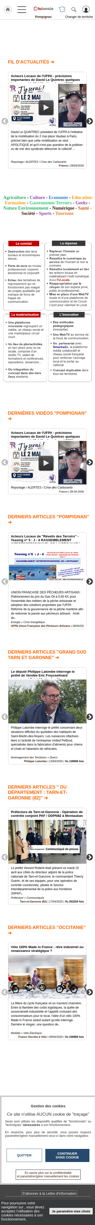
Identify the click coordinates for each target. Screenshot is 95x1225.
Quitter (24, 1155)
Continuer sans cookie (67, 1155)
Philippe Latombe (35, 761)
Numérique (63, 208)
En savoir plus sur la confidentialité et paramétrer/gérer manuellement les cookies (48, 1174)
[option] (47, 120)
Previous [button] (5, 120)
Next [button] (89, 120)
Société (28, 213)
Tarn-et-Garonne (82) (33, 901)
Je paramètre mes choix (71, 1211)
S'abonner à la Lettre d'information (49, 1193)
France (63, 165)
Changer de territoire (79, 17)
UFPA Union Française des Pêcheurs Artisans (40, 626)
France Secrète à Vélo (32, 1036)
